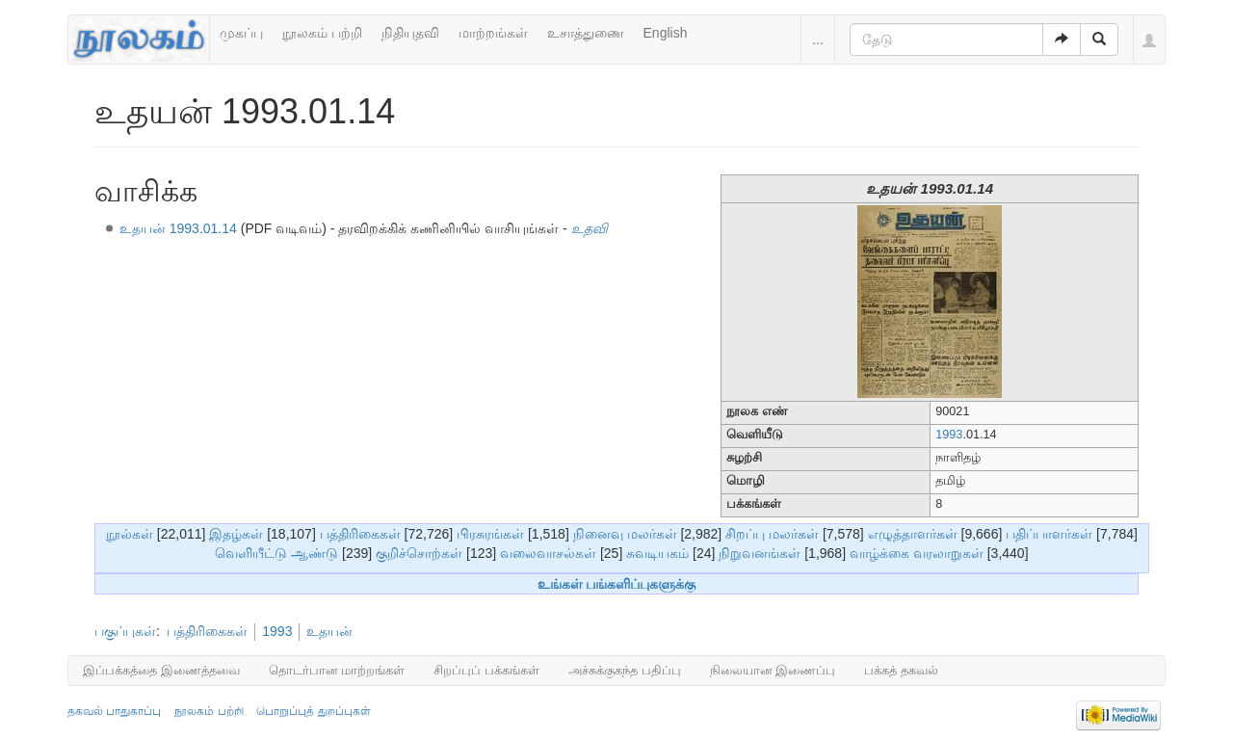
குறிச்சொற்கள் (419, 553)
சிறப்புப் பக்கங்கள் (486, 670)
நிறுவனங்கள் (759, 553)
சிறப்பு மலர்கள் (772, 534)
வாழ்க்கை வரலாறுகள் (917, 553)
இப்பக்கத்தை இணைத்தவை (161, 670)
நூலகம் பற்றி (322, 32)
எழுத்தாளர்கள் (913, 534)
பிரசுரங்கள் (490, 534)
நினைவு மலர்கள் (625, 534)
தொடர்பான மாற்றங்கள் (337, 670)
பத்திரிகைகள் (360, 534)
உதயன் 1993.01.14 (178, 228)
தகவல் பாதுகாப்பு (114, 711)
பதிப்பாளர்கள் (1049, 534)
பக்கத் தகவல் (901, 670)
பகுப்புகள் (125, 631)
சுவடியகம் (657, 553)
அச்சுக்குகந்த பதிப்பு (624, 670)
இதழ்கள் (236, 534)
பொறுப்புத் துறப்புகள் (313, 711)
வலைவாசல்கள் (548, 553)
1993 (948, 434)
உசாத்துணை (585, 32)
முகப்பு (241, 32)
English (665, 32)
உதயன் (329, 631)
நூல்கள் (129, 534)
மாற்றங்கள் (493, 32)
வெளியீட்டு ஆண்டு (276, 553)
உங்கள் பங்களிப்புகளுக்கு (617, 584)
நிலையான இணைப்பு (773, 670)
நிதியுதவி (410, 32)
